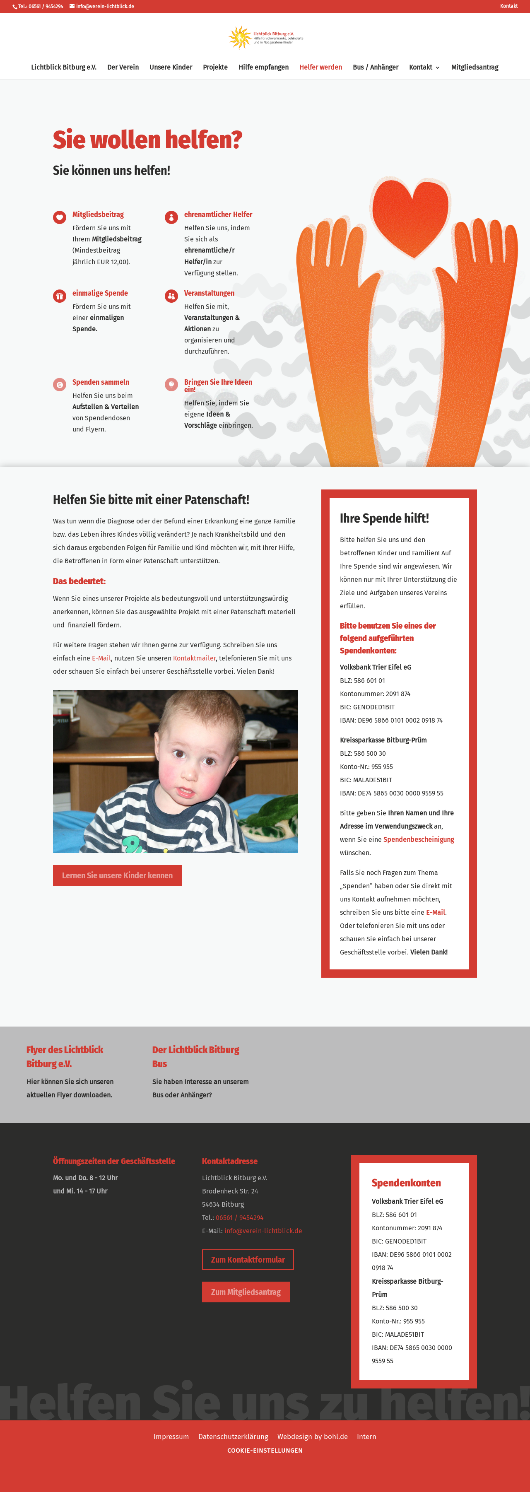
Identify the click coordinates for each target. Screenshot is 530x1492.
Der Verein (123, 68)
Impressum (171, 1436)
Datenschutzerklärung (233, 1436)
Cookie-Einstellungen (265, 1450)
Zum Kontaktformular (248, 1260)
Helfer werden (320, 68)
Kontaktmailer (194, 658)
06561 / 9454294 (240, 1218)
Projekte (215, 68)
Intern (366, 1436)
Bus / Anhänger (375, 68)
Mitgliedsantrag (474, 68)
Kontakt (509, 6)
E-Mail (101, 658)
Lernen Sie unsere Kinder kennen (117, 875)
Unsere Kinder (170, 68)
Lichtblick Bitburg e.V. (63, 68)
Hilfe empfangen (263, 68)
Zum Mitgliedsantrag (246, 1292)
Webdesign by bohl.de (312, 1436)
